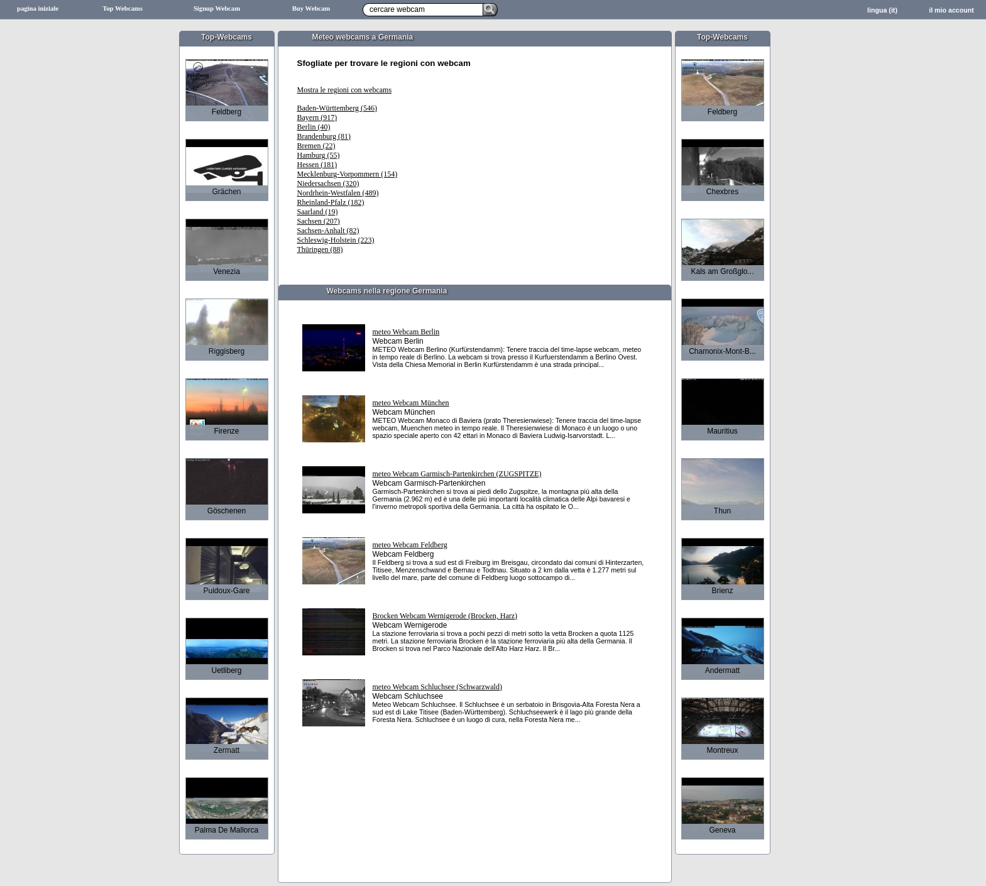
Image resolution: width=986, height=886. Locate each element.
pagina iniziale (37, 8)
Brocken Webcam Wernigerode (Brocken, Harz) (445, 615)
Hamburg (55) (318, 155)
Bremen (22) (316, 145)
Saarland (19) (317, 211)
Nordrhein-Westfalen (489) (338, 193)
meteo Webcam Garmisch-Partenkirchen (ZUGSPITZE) (457, 473)
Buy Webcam (311, 8)
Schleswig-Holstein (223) (336, 240)
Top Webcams (122, 8)
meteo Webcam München (411, 402)
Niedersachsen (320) (328, 183)
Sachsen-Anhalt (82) (328, 230)
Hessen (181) (317, 164)
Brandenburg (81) (324, 136)
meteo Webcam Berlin (406, 331)
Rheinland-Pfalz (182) (330, 202)
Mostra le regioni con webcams (344, 89)
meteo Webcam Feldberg (410, 544)
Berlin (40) (314, 127)
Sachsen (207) (318, 221)
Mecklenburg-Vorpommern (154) (347, 174)
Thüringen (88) (320, 249)
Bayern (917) (317, 117)
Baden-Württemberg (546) (337, 108)
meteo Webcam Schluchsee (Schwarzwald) (437, 686)
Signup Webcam (217, 8)
